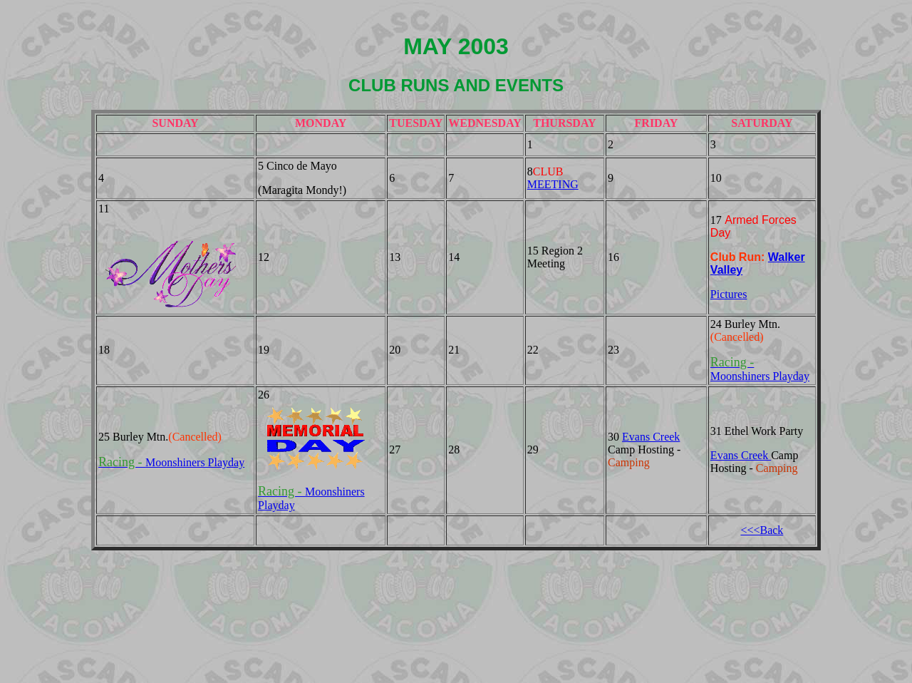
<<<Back (761, 530)
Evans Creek (651, 437)
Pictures (728, 294)
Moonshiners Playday (171, 462)
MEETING (553, 184)
